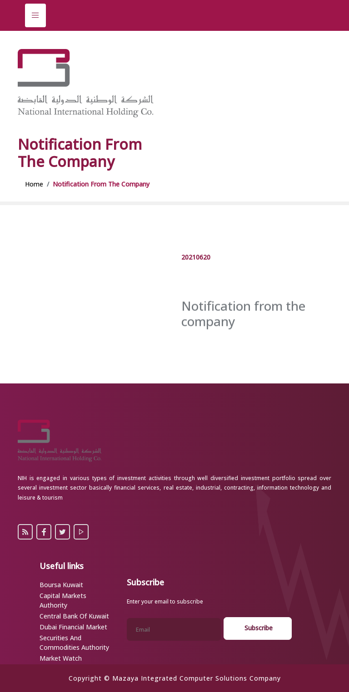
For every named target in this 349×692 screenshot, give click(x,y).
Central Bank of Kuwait (74, 616)
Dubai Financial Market (73, 627)
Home (34, 184)
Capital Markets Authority (63, 600)
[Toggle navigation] (35, 15)
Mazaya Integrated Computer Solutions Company (196, 678)
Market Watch (61, 658)
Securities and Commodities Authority (74, 642)
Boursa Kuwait (61, 584)
